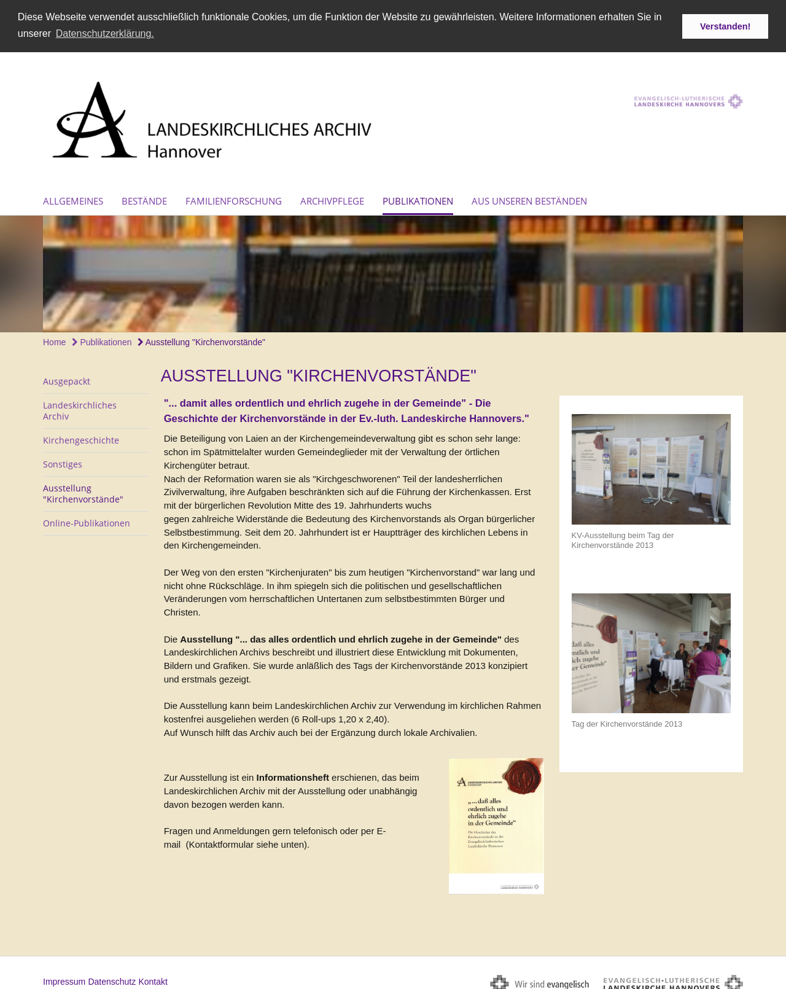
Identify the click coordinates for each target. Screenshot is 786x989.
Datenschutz (112, 978)
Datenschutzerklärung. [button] (105, 33)
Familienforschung (233, 198)
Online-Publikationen (86, 520)
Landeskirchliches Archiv (80, 408)
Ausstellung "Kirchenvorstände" (201, 339)
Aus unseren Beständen (529, 198)
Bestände (144, 198)
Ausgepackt (66, 379)
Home (54, 339)
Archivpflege (332, 198)
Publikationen (418, 198)
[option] (393, 271)
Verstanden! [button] (725, 26)
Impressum (64, 978)
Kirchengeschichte (81, 438)
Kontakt (152, 978)
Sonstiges (62, 461)
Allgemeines (73, 198)
